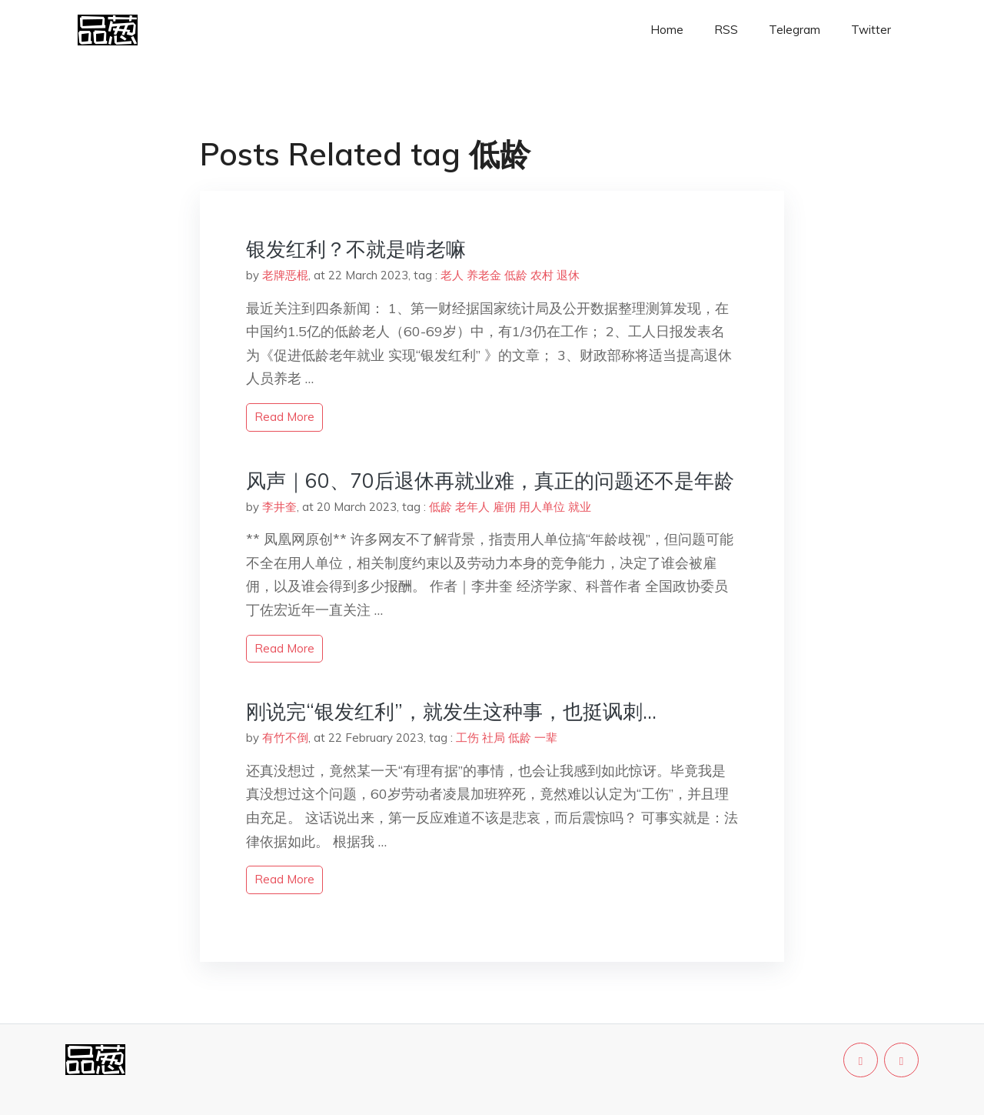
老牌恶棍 (285, 275)
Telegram (794, 29)
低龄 (515, 275)
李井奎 (279, 506)
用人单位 (542, 506)
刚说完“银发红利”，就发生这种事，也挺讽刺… (451, 711)
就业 (579, 506)
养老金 (484, 275)
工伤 (467, 737)
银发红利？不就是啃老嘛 (356, 249)
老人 (452, 275)
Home (666, 29)
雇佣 (504, 506)
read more (284, 416)
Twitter (871, 29)
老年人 (472, 506)
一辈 (545, 737)
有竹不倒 (285, 737)
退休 (568, 275)
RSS (726, 29)
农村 (542, 275)
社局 (493, 737)
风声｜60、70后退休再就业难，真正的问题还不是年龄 (490, 480)
